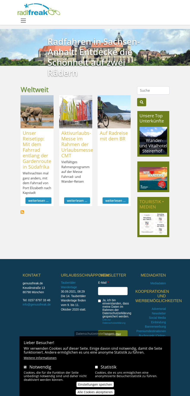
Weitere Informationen (40, 359)
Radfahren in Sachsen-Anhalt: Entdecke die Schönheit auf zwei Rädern (94, 57)
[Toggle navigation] (23, 20)
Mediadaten (158, 283)
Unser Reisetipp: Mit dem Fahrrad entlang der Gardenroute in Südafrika (37, 150)
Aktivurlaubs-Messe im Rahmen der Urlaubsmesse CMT (77, 144)
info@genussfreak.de (37, 304)
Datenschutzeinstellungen (95, 335)
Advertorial (159, 309)
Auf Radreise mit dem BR (114, 136)
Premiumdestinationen (151, 331)
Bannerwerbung (155, 326)
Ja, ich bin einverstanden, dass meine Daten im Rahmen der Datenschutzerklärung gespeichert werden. (116, 308)
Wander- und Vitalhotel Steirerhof (153, 145)
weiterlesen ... (38, 200)
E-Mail (102, 282)
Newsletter (159, 313)
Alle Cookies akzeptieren (95, 393)
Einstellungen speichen (95, 385)
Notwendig (40, 368)
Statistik (109, 368)
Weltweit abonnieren (22, 212)
